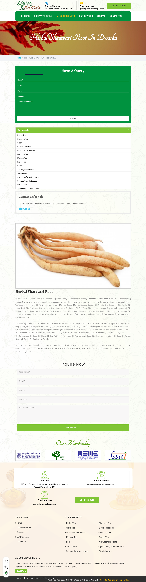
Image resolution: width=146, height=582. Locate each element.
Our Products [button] (23, 130)
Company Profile (43, 16)
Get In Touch (119, 6)
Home (25, 16)
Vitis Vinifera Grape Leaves (28, 189)
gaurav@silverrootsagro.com (92, 9)
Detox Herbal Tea (24, 147)
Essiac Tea (21, 162)
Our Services (86, 16)
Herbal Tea (21, 135)
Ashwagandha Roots (25, 170)
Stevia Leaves (23, 185)
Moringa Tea (22, 158)
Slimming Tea (22, 139)
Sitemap (101, 16)
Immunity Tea (22, 154)
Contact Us (116, 16)
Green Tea (21, 143)
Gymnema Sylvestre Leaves (28, 177)
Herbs (19, 166)
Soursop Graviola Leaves (27, 181)
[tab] (73, 130)
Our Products (66, 16)
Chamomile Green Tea (26, 150)
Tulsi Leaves (22, 173)
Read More (21, 571)
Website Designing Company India (115, 580)
